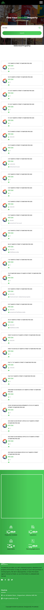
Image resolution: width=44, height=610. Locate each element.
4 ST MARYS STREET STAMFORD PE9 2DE (20, 201)
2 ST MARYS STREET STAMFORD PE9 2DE (20, 159)
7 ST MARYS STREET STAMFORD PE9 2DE (20, 259)
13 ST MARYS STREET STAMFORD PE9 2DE (20, 131)
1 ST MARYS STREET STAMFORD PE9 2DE (20, 63)
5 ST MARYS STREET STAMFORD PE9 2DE (20, 215)
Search (22, 33)
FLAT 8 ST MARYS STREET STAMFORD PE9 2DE (21, 376)
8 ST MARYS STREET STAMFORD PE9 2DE (20, 289)
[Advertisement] (22, 496)
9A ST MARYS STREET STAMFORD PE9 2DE (20, 320)
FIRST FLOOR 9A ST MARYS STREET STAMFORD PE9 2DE (24, 349)
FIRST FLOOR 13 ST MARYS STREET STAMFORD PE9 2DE (24, 335)
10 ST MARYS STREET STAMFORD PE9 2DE (20, 77)
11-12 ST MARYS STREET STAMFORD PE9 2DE (21, 91)
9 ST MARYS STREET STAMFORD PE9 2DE (20, 304)
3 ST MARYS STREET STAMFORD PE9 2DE (20, 174)
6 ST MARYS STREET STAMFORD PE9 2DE (20, 230)
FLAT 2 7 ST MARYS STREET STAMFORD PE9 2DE (22, 362)
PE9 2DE (10, 66)
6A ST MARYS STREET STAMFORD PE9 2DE (20, 244)
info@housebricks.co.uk (10, 598)
